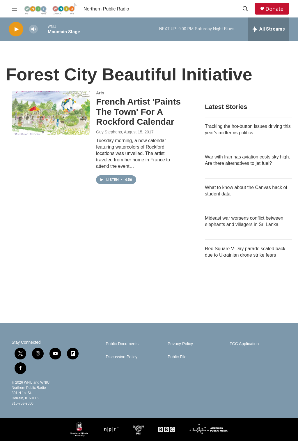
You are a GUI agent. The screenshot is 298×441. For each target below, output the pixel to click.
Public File (177, 357)
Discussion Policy (121, 357)
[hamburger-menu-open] (14, 9)
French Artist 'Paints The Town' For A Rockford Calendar (138, 112)
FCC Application (244, 344)
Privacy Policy (180, 344)
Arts (100, 93)
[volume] (33, 29)
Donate (274, 9)
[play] (16, 29)
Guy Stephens (109, 132)
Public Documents (122, 344)
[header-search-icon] (245, 8)
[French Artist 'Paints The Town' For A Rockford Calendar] (51, 113)
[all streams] (268, 29)
